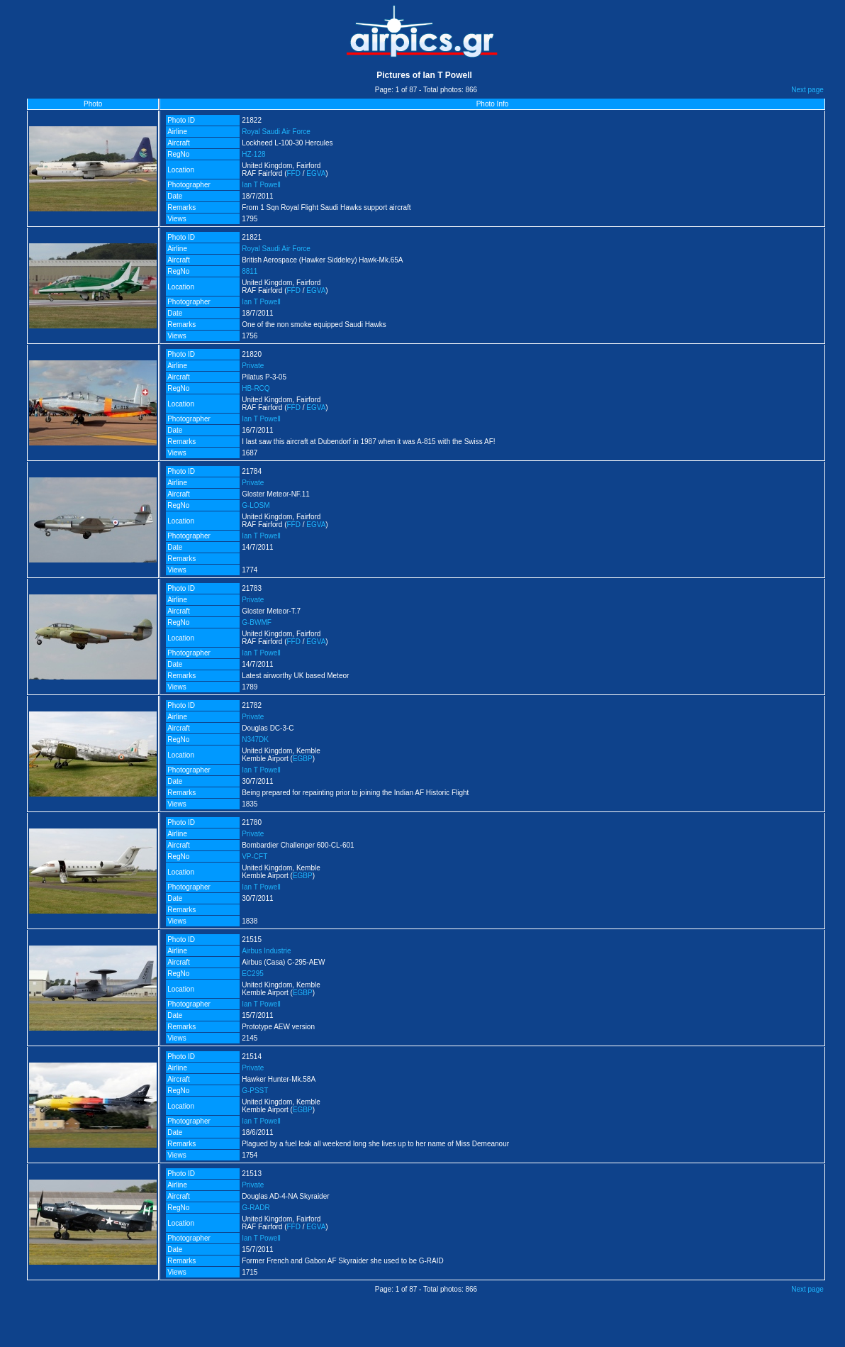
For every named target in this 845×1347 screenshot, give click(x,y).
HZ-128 (253, 154)
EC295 (253, 973)
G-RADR (255, 1208)
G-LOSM (255, 505)
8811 (249, 271)
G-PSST (255, 1090)
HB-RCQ (255, 388)
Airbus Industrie (266, 951)
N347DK (255, 739)
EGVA (315, 173)
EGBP (303, 759)
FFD (294, 173)
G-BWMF (257, 622)
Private (253, 366)
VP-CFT (254, 856)
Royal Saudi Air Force (276, 131)
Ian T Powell (261, 185)
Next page (807, 90)
